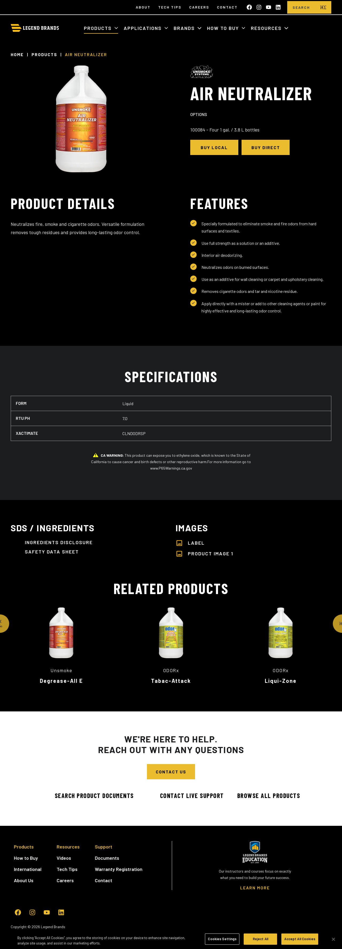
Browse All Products (268, 795)
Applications (143, 28)
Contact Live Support (185, 795)
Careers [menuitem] (199, 7)
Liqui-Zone (281, 680)
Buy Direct (265, 147)
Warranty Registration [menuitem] (118, 869)
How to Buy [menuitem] (26, 858)
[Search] (301, 7)
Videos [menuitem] (64, 858)
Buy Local (214, 147)
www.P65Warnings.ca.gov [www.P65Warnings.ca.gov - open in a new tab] (171, 468)
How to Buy (223, 28)
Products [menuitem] (24, 847)
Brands (185, 28)
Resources (267, 28)
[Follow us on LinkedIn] (278, 7)
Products (98, 28)
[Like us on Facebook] (249, 7)
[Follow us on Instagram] (259, 7)
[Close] (333, 941)
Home (17, 54)
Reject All (260, 941)
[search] (323, 7)
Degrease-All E (61, 680)
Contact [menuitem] (227, 7)
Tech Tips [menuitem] (169, 7)
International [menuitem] (27, 869)
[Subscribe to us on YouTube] (268, 7)
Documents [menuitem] (107, 858)
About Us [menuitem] (23, 880)
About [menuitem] (143, 7)
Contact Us (171, 771)
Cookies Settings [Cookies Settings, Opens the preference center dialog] (222, 941)
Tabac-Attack (171, 680)
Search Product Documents (88, 795)
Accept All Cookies (299, 941)
